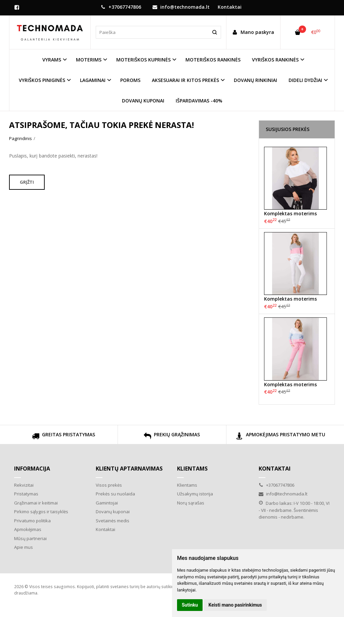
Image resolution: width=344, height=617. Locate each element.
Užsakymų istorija (195, 494)
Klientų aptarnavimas (129, 468)
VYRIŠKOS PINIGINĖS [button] (42, 80)
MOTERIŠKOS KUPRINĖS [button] (143, 59)
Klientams (192, 468)
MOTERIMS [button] (88, 59)
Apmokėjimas (27, 529)
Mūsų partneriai (30, 538)
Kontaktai (230, 7)
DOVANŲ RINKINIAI (255, 80)
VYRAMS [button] (51, 59)
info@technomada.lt (181, 7)
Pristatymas (26, 494)
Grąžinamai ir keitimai (36, 503)
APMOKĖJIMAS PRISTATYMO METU (280, 437)
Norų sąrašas (190, 503)
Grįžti (27, 182)
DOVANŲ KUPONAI (143, 100)
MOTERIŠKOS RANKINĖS (213, 59)
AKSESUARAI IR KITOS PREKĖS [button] (185, 80)
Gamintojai (107, 503)
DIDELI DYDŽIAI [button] (305, 80)
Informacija (32, 468)
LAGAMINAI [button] (92, 80)
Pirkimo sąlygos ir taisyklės (41, 512)
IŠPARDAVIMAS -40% (199, 100)
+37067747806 (121, 7)
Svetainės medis (112, 521)
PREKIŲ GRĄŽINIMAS (172, 437)
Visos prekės (109, 485)
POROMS (130, 80)
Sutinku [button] (190, 605)
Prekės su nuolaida (115, 494)
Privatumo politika (32, 521)
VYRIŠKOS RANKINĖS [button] (275, 59)
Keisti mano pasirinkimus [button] (235, 605)
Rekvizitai (24, 485)
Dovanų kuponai (113, 512)
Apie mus (23, 547)
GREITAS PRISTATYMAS (63, 437)
